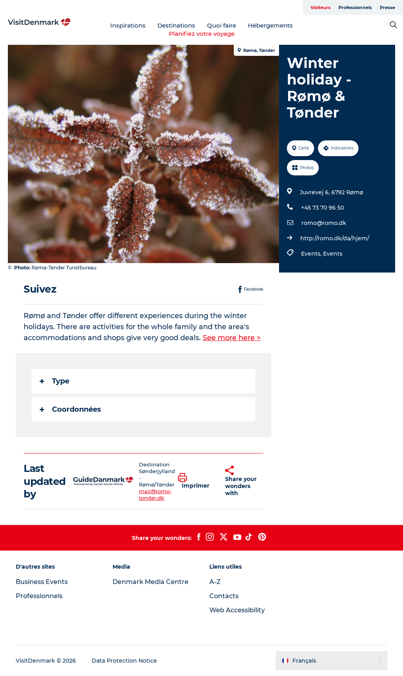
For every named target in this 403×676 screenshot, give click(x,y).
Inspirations (128, 25)
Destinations (176, 25)
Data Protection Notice (124, 660)
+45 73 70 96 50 (322, 207)
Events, (312, 253)
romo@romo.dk (323, 223)
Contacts (223, 596)
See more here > (232, 337)
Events (332, 253)
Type (54, 381)
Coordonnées (70, 409)
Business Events (42, 582)
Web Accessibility (237, 610)
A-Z (215, 582)
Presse (387, 7)
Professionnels (355, 7)
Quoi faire (221, 25)
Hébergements (270, 25)
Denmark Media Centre (151, 582)
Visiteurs (321, 7)
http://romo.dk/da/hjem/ (334, 238)
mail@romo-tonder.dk (155, 494)
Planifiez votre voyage (202, 33)
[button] (195, 481)
